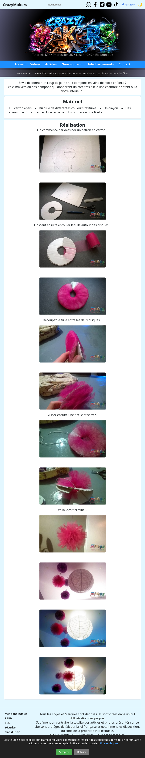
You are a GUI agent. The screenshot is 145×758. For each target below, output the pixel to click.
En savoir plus (109, 743)
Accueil (20, 64)
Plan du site (12, 732)
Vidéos (35, 64)
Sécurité (10, 727)
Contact (124, 64)
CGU (7, 723)
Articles (51, 64)
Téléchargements (101, 64)
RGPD (8, 718)
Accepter (64, 752)
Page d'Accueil (43, 73)
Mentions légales (16, 714)
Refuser (81, 752)
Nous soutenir (72, 64)
